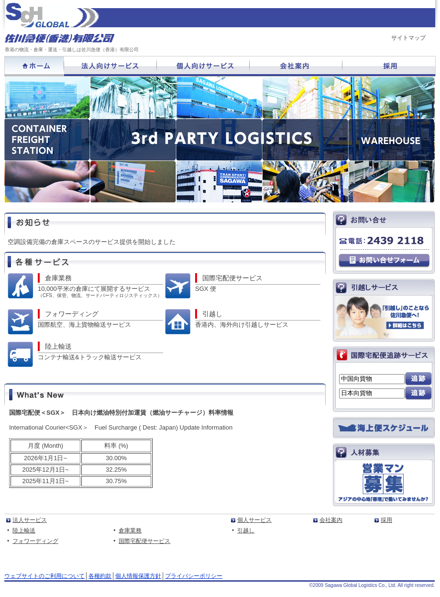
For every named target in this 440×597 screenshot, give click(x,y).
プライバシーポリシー (193, 576)
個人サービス (254, 520)
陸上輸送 (58, 346)
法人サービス (29, 520)
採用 (386, 520)
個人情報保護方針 (138, 576)
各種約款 (99, 576)
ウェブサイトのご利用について (44, 576)
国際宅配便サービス (232, 278)
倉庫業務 (58, 278)
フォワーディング (72, 314)
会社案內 (330, 520)
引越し (212, 314)
